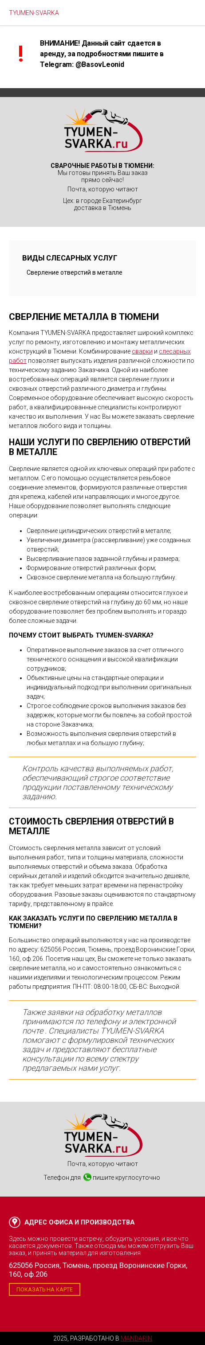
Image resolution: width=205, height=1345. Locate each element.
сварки (142, 351)
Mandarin (136, 1338)
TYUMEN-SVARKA (34, 12)
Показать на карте (44, 1289)
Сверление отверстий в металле (74, 272)
